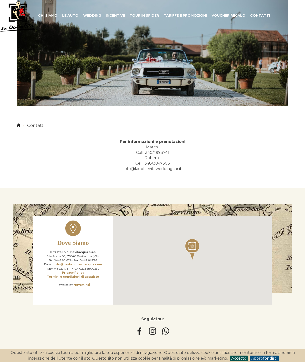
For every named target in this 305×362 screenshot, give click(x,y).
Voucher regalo (228, 15)
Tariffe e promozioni (185, 15)
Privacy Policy (73, 272)
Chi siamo (47, 15)
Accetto (238, 358)
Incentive (115, 15)
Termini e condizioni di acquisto (73, 276)
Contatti (260, 15)
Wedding (92, 15)
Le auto (70, 15)
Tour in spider (144, 15)
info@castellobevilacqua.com (78, 264)
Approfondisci (264, 358)
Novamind (82, 285)
